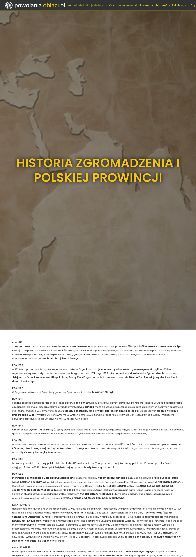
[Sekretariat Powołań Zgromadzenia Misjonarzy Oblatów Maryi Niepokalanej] (35, 5)
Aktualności (76, 5)
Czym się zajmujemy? (123, 5)
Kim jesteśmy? (96, 5)
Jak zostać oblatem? (154, 5)
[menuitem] (76, 5)
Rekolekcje (180, 5)
